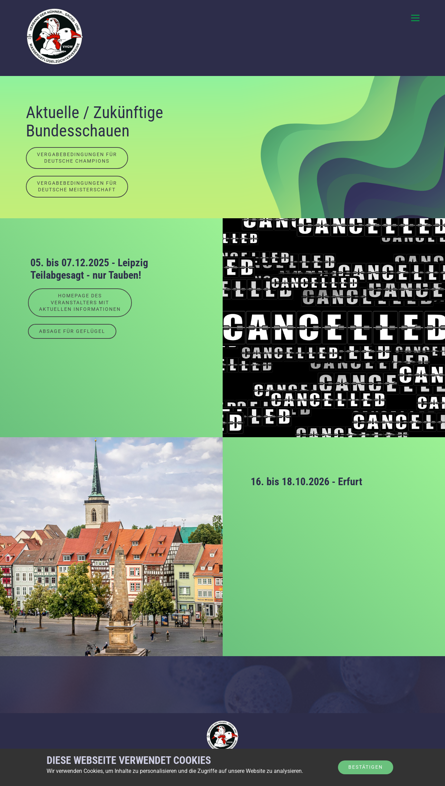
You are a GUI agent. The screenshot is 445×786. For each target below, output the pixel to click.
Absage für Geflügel (72, 331)
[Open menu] (415, 17)
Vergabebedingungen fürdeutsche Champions (77, 158)
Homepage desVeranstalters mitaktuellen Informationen (80, 302)
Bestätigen (365, 767)
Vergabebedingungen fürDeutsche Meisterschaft (77, 186)
